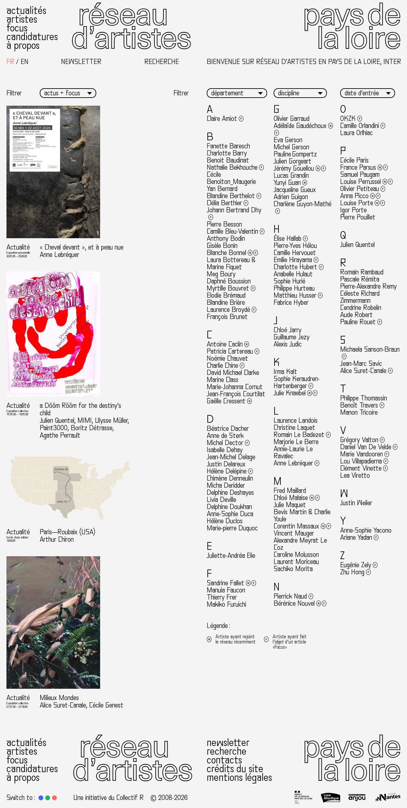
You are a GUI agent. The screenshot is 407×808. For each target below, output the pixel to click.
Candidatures (32, 37)
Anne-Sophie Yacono (365, 530)
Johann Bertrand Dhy (234, 213)
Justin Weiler (356, 503)
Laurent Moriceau (296, 562)
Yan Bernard (222, 189)
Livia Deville (221, 500)
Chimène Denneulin (230, 478)
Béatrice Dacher (228, 428)
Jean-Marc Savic (361, 363)
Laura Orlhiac (356, 133)
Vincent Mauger (294, 533)
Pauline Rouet (361, 322)
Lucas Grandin (291, 175)
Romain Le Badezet (302, 435)
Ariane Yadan (359, 537)
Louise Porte (362, 203)
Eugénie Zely (359, 565)
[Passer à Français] (10, 62)
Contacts (224, 760)
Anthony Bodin (226, 238)
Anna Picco (360, 196)
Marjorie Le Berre (296, 442)
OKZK (351, 118)
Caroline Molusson (296, 554)
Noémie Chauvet (227, 358)
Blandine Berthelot (234, 196)
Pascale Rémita (359, 279)
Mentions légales (239, 777)
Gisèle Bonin (222, 246)
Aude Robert (356, 315)
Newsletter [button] (81, 62)
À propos (22, 45)
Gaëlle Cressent (229, 401)
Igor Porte (353, 210)
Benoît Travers (362, 405)
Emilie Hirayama (296, 260)
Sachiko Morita (293, 569)
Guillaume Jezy (291, 337)
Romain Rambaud (361, 272)
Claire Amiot (225, 118)
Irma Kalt (285, 372)
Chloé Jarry (287, 330)
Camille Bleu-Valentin (236, 231)
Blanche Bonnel (232, 253)
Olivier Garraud (291, 118)
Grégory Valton (362, 440)
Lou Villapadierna (364, 461)
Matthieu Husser (298, 295)
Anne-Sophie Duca (230, 514)
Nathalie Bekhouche (235, 167)
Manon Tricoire (359, 412)
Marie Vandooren (364, 454)
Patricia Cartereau (233, 351)
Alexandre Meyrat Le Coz (300, 544)
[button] (40, 797)
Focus (16, 28)
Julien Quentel (357, 245)
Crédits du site (235, 769)
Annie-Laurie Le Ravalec (293, 452)
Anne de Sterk (225, 436)
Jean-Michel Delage (231, 457)
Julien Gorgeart (292, 161)
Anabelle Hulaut (293, 274)
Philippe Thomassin (363, 398)
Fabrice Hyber (291, 302)
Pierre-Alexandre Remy (368, 286)
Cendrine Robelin (360, 308)
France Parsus (364, 167)
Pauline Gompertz (295, 154)
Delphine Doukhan (229, 507)
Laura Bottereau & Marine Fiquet (231, 263)
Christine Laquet (294, 427)
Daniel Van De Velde (369, 447)
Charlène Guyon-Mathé (302, 207)
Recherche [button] (161, 62)
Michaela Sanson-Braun (370, 353)
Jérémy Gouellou (300, 168)
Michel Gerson (291, 147)
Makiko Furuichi (226, 604)
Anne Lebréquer (296, 463)
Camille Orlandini (362, 126)
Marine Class (222, 380)
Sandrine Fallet (231, 583)
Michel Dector (228, 443)
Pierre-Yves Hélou (295, 246)
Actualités (26, 10)
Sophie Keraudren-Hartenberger (297, 382)
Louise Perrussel (366, 182)
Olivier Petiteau (362, 189)
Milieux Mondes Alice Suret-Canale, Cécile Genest (81, 701)
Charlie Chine (226, 365)
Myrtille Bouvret (231, 288)
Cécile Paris (354, 160)
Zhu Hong (355, 572)
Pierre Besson (224, 224)
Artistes (21, 19)
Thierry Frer (222, 597)
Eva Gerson (288, 140)
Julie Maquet (290, 505)
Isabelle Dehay (225, 450)
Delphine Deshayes (230, 492)
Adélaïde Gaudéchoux (303, 129)
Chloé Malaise (297, 498)
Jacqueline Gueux (295, 190)
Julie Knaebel (296, 393)
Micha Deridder (226, 485)
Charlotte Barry (227, 153)
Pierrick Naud (293, 596)
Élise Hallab (291, 238)
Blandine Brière (226, 302)
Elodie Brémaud (226, 295)
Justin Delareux (226, 464)
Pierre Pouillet (357, 217)
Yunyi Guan (290, 182)
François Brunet (227, 317)
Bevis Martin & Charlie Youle (302, 515)
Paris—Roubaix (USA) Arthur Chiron (67, 535)
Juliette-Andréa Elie (231, 555)
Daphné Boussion (229, 281)
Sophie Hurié (289, 281)
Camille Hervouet (295, 253)
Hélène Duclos (225, 521)
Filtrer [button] (14, 93)
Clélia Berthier (227, 203)
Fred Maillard (290, 490)
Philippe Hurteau (294, 288)
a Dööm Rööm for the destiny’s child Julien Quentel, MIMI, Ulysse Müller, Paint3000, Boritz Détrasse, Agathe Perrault (84, 420)
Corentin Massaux (302, 526)
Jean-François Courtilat (236, 394)
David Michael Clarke (233, 373)
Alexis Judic (288, 344)
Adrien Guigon (291, 197)
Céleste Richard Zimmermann (360, 297)
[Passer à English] (24, 62)
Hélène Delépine (230, 471)
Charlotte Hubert (299, 267)
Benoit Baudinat (228, 160)
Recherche (226, 751)
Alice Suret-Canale (366, 371)
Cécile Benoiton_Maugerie (231, 178)
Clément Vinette (364, 468)
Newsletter (228, 743)
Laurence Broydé (231, 310)
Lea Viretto (355, 475)
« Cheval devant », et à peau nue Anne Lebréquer (81, 251)
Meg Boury (221, 274)
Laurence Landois (296, 420)
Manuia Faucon (226, 590)
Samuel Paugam (360, 174)
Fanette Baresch (228, 146)
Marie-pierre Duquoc (232, 528)
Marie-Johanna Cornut (235, 387)
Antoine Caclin (228, 344)
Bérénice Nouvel (300, 603)
